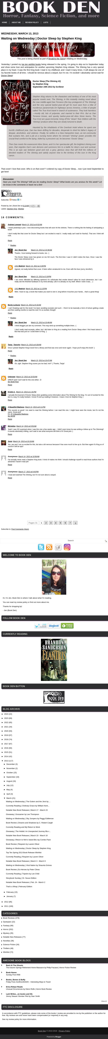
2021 (6, 727)
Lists (45, 22)
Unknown (11, 377)
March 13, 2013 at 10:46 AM (41, 323)
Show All (104, 1001)
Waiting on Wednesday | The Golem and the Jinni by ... (28, 801)
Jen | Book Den (21, 250)
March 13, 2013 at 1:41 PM (26, 392)
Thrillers (6, 948)
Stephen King (12, 209)
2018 (6, 739)
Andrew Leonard (14, 225)
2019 (6, 735)
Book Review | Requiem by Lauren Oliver (22, 844)
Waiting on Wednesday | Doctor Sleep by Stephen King (28, 848)
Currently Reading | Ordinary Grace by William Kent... (27, 806)
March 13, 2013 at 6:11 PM (35, 407)
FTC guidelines (24, 1013)
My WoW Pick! (13, 382)
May (8, 790)
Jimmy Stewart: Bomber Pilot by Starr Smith (23, 996)
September (11, 777)
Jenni (10, 441)
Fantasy (6, 926)
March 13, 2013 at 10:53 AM (26, 377)
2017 (6, 744)
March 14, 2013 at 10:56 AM (28, 457)
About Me (16, 22)
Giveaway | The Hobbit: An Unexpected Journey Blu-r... (28, 831)
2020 (6, 731)
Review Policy (32, 22)
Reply (10, 241)
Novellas (6, 941)
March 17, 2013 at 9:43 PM (28, 472)
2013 (6, 761)
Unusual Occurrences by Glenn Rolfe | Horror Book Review (29, 989)
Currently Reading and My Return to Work (23, 827)
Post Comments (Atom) (20, 529)
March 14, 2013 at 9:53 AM (26, 426)
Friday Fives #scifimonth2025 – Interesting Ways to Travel (28, 982)
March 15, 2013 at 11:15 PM (36, 289)
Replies (13, 245)
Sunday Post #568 (13, 975)
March (9, 798)
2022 (6, 722)
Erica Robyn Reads (14, 987)
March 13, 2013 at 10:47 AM (41, 360)
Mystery (6, 933)
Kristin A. (11, 392)
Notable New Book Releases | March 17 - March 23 (27, 810)
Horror (5, 929)
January (10, 896)
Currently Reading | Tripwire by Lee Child (22, 874)
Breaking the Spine (56, 59)
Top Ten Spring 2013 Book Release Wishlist (23, 852)
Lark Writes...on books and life (19, 994)
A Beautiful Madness (16, 407)
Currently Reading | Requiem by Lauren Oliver (24, 857)
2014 (6, 756)
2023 (6, 718)
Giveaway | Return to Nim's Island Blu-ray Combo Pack (28, 840)
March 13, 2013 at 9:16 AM (31, 305)
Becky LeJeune (14, 305)
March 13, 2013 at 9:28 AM (31, 345)
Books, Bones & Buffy (15, 980)
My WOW (11, 416)
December (10, 764)
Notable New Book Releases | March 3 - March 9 (26, 861)
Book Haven (11, 972)
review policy (22, 602)
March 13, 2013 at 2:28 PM (36, 266)
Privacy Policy (64, 1031)
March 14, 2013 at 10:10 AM (23, 441)
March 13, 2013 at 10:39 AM (41, 250)
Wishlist (21, 209)
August (9, 781)
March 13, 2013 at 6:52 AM (32, 225)
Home (4, 22)
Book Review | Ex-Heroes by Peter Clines (23, 869)
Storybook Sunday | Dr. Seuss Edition (21, 878)
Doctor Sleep (7, 75)
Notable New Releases (12, 937)
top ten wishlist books (31, 64)
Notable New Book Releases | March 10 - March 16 (27, 835)
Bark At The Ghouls (14, 965)
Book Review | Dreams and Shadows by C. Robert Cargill (29, 823)
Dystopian (7, 922)
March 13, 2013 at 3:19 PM (41, 277)
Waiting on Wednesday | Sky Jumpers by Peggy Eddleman (30, 818)
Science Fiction (9, 944)
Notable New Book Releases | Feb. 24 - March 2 (25, 882)
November (10, 768)
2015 (6, 752)
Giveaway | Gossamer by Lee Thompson (22, 814)
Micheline (12, 426)
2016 (6, 748)
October (10, 773)
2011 (6, 906)
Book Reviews (9, 918)
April (8, 794)
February (10, 892)
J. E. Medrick (20, 266)
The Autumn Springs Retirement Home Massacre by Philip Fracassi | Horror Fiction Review (41, 968)
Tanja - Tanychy (14, 345)
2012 (6, 902)
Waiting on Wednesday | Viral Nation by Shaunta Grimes (29, 865)
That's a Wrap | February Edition (19, 886)
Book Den (42, 1031)
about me (45, 602)
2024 (6, 714)
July (8, 785)
